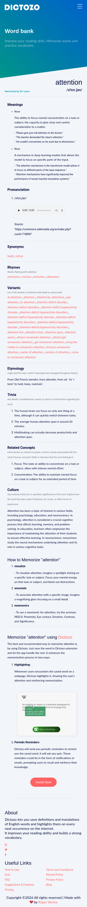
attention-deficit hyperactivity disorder (30, 317)
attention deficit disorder (52, 302)
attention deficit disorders (23, 307)
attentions (58, 297)
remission (13, 276)
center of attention (31, 352)
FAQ (7, 879)
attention (29, 297)
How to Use (12, 869)
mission (26, 276)
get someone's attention (49, 342)
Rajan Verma (48, 902)
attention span (54, 332)
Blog (49, 884)
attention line (15, 332)
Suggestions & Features (19, 884)
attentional (43, 297)
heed (10, 256)
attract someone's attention (34, 337)
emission (39, 276)
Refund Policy (54, 874)
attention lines (34, 332)
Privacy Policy (54, 879)
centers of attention (57, 352)
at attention (14, 297)
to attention (27, 302)
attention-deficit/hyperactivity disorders (44, 327)
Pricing (9, 889)
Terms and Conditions (59, 869)
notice (19, 256)
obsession (53, 276)
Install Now (43, 782)
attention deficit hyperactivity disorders (44, 312)
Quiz (7, 874)
